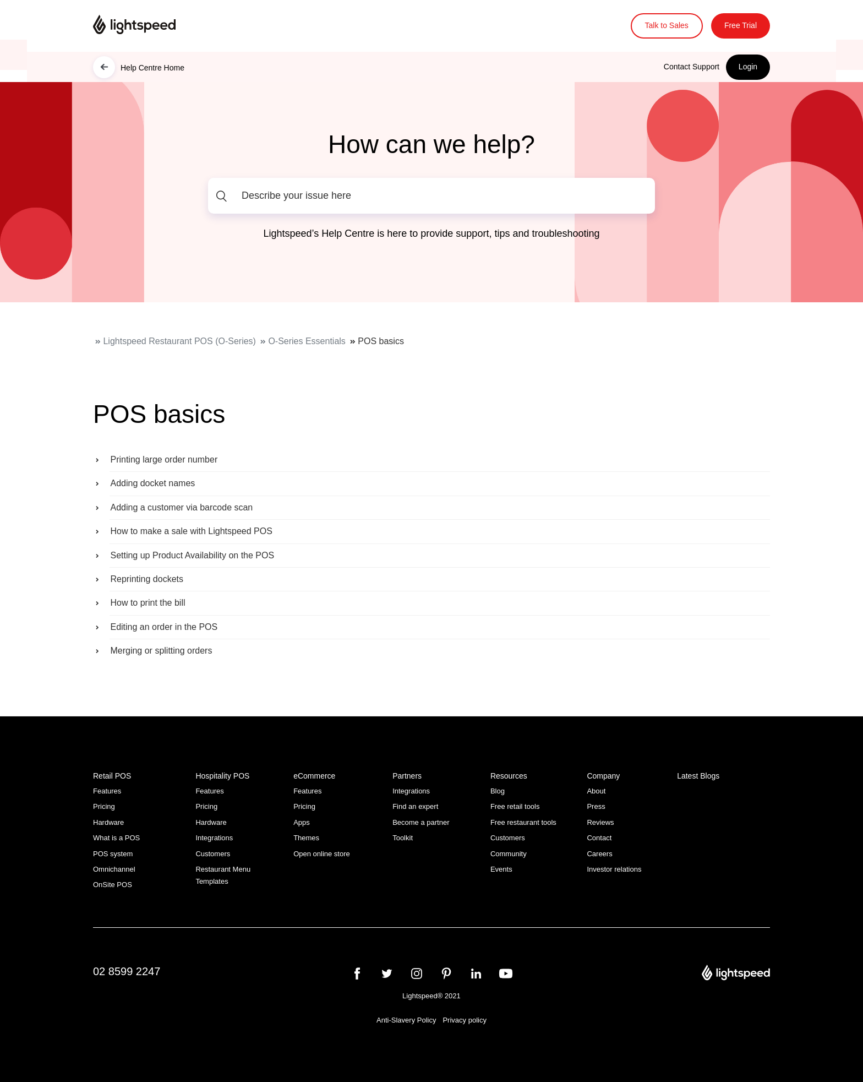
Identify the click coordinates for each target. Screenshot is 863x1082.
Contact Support (691, 66)
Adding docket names (152, 483)
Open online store (321, 854)
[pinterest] (446, 973)
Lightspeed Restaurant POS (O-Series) (179, 341)
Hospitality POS (222, 775)
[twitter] (387, 973)
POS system (113, 854)
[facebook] (357, 973)
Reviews (600, 822)
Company (603, 775)
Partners (407, 775)
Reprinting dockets (146, 579)
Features (107, 791)
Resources (508, 775)
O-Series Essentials (307, 341)
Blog (497, 791)
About (596, 791)
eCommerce (314, 775)
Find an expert (415, 806)
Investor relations (614, 869)
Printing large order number (163, 459)
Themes (306, 838)
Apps (301, 822)
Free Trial (740, 25)
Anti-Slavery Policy (406, 1020)
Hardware (108, 822)
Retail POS (112, 775)
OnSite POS (112, 884)
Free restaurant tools (523, 822)
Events (501, 869)
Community (508, 854)
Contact (599, 838)
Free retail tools (515, 806)
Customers (212, 854)
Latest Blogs (698, 775)
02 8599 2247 (126, 971)
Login (748, 66)
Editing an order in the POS (163, 627)
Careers (599, 854)
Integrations (214, 838)
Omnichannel (114, 869)
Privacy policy (464, 1020)
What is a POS (116, 838)
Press (596, 806)
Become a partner (420, 822)
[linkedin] (476, 973)
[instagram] (416, 973)
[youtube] (505, 973)
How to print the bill (147, 602)
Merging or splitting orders (161, 650)
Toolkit (402, 838)
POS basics (381, 341)
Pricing (104, 806)
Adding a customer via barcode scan (181, 507)
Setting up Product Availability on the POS (192, 555)
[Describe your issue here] (431, 196)
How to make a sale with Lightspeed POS (191, 531)
